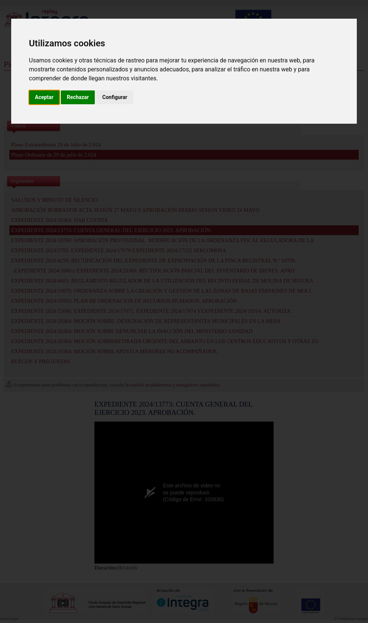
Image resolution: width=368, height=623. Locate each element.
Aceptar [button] (44, 97)
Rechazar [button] (78, 97)
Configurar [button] (114, 97)
